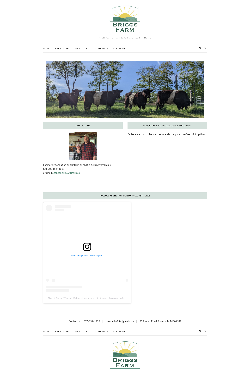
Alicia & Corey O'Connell (60, 298)
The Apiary (120, 48)
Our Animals (100, 48)
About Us (81, 48)
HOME (46, 48)
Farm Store (62, 48)
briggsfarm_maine (85, 298)
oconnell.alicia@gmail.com (66, 172)
